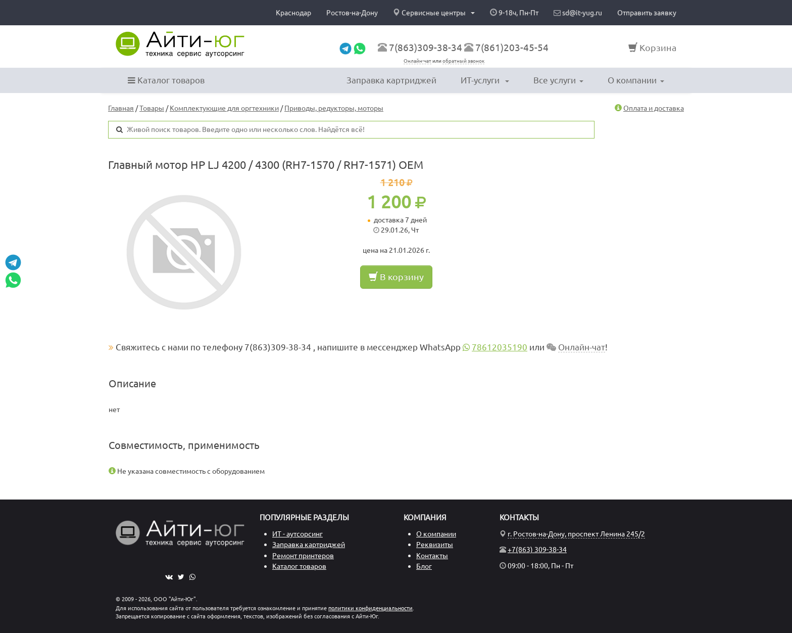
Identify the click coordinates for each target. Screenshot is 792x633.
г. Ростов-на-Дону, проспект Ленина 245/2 (576, 534)
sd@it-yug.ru (578, 13)
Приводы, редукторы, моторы (333, 108)
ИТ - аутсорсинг (297, 534)
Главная (121, 108)
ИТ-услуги (485, 80)
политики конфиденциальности (370, 608)
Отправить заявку (646, 13)
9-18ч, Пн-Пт (514, 13)
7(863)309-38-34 (425, 47)
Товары (151, 108)
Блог (424, 566)
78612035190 (499, 347)
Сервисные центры (434, 13)
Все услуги (558, 80)
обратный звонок (463, 61)
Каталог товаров (166, 80)
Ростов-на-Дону (352, 13)
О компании (636, 80)
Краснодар (293, 13)
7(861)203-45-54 (512, 47)
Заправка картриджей (391, 80)
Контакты (432, 556)
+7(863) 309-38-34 (537, 550)
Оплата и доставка (653, 108)
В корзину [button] (396, 277)
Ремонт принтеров (303, 556)
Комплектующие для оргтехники (224, 108)
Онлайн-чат (417, 61)
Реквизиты (434, 544)
